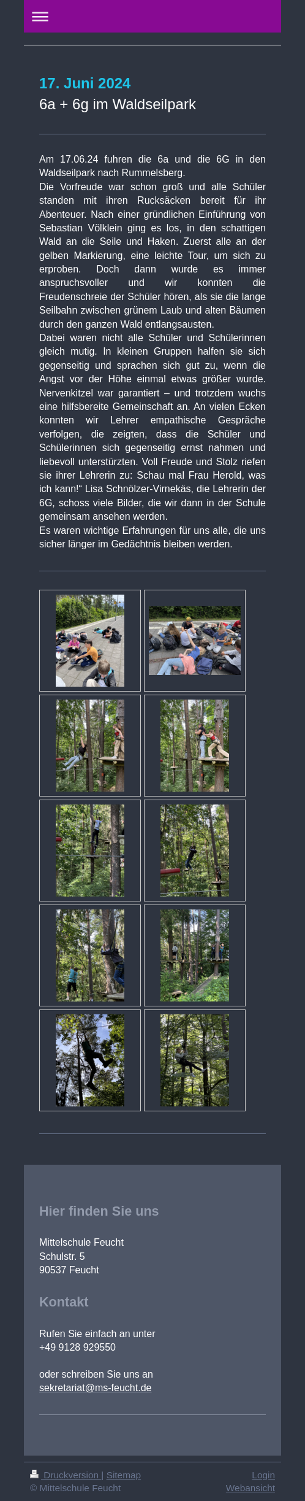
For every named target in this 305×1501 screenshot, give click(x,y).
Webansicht (250, 1488)
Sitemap (124, 1475)
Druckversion (65, 1475)
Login (263, 1475)
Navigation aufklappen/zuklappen (152, 16)
